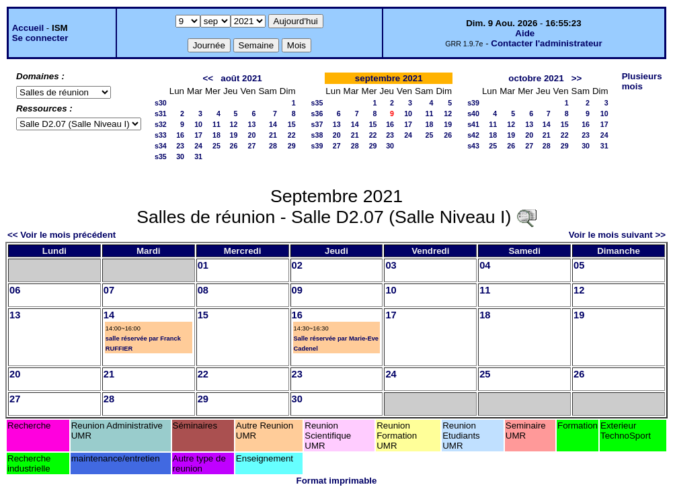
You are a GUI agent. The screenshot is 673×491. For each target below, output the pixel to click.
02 (297, 265)
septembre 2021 (389, 78)
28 (273, 146)
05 (578, 265)
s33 (161, 135)
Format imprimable (336, 481)
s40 (473, 113)
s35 (161, 156)
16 (180, 135)
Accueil (28, 28)
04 (484, 265)
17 (198, 135)
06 (14, 290)
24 (198, 146)
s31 (161, 113)
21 (273, 135)
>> (576, 78)
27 (252, 146)
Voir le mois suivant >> (617, 235)
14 (273, 124)
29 (292, 146)
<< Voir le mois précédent (61, 235)
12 (234, 124)
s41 (473, 124)
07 (109, 290)
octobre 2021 (535, 78)
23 (180, 146)
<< (208, 78)
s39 (317, 146)
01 (203, 265)
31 (198, 156)
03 (390, 265)
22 (292, 135)
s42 (473, 135)
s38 (317, 135)
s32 (161, 124)
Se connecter (40, 38)
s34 (161, 146)
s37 (317, 124)
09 (297, 290)
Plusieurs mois (642, 81)
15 (292, 124)
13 (252, 124)
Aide (525, 33)
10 (198, 124)
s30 (161, 103)
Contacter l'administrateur (546, 43)
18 (216, 135)
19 (234, 135)
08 (203, 290)
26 (234, 146)
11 (216, 124)
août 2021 (241, 78)
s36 (317, 113)
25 (216, 146)
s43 (473, 146)
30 (180, 156)
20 (252, 135)
